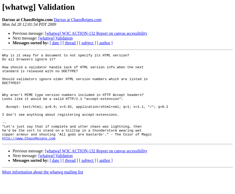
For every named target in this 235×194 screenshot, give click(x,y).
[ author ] (105, 43)
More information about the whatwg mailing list (42, 189)
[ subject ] (87, 43)
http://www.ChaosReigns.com (28, 155)
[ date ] (56, 43)
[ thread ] (70, 43)
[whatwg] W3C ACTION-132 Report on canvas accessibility (96, 33)
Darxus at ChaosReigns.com (77, 19)
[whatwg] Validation (55, 38)
